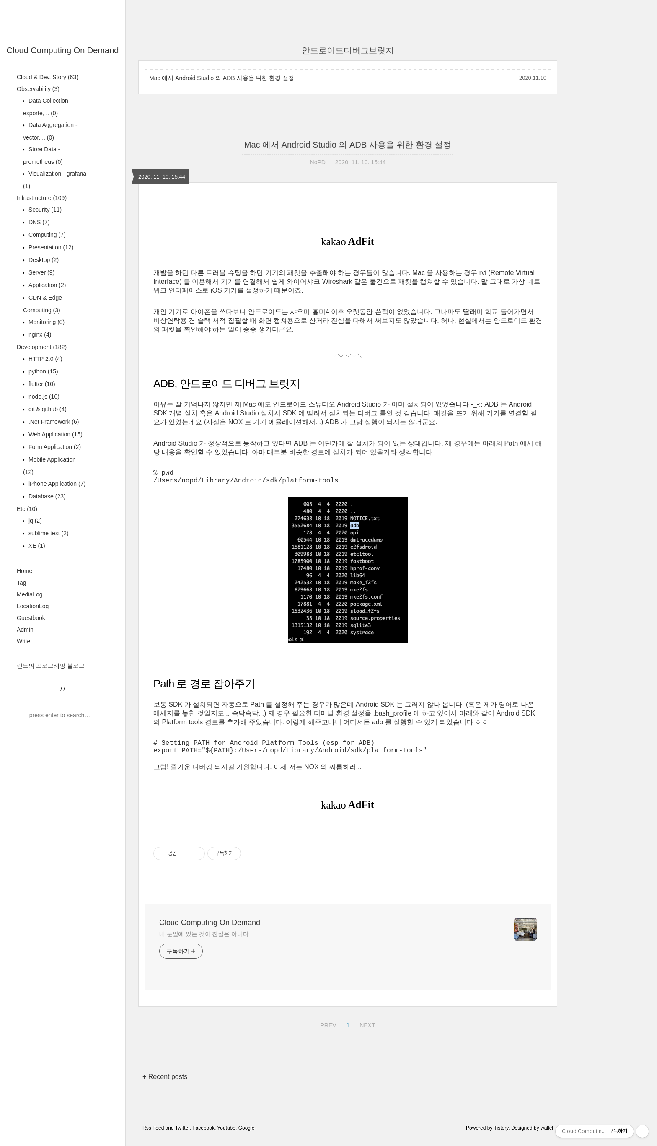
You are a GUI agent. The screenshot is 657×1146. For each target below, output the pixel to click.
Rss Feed (153, 1135)
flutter (41, 384)
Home (24, 571)
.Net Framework (53, 421)
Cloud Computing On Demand (63, 50)
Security (44, 209)
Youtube (226, 1135)
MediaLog (30, 594)
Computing (46, 234)
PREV (327, 1030)
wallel (547, 1135)
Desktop (43, 260)
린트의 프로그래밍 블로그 (51, 665)
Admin (25, 629)
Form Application (54, 446)
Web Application (55, 434)
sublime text (48, 533)
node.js (43, 396)
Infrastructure (42, 197)
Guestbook (31, 617)
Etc (27, 509)
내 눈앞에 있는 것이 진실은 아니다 (204, 940)
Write (23, 641)
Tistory (501, 1135)
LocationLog (33, 606)
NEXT (366, 1030)
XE (36, 545)
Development (42, 347)
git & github (47, 409)
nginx (39, 334)
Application (46, 285)
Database (46, 496)
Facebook (203, 1135)
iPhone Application (56, 483)
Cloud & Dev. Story (47, 77)
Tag (21, 582)
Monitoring (46, 322)
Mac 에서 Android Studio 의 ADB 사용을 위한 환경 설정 (221, 78)
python (42, 371)
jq (34, 520)
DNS (38, 222)
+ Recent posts (164, 1083)
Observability (38, 89)
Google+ (248, 1135)
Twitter (182, 1135)
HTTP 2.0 (44, 358)
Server (40, 272)
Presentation (50, 247)
